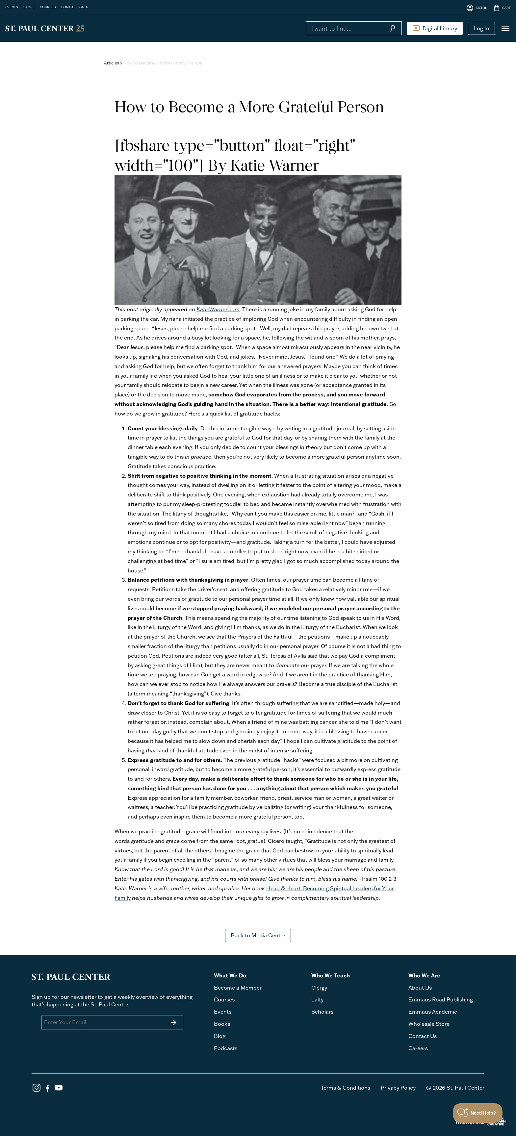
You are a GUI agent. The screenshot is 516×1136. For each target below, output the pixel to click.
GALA (83, 7)
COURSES (48, 7)
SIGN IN (476, 8)
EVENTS (11, 7)
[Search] (344, 28)
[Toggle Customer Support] (478, 1113)
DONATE (67, 7)
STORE (29, 7)
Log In (481, 28)
